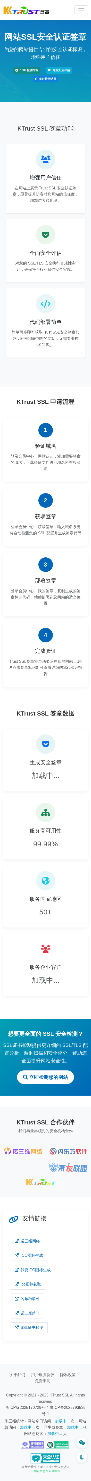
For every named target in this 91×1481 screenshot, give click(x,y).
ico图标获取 (28, 1284)
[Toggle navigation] (81, 10)
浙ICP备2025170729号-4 (27, 1407)
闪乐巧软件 (27, 1299)
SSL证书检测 (29, 1327)
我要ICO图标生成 (33, 1270)
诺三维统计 (27, 1313)
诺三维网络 (27, 1241)
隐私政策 (68, 1375)
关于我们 (17, 1375)
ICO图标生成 (29, 1255)
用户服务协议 (42, 1375)
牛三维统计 (14, 1421)
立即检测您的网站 (45, 1077)
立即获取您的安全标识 (45, 1471)
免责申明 (42, 1381)
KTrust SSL (59, 1395)
